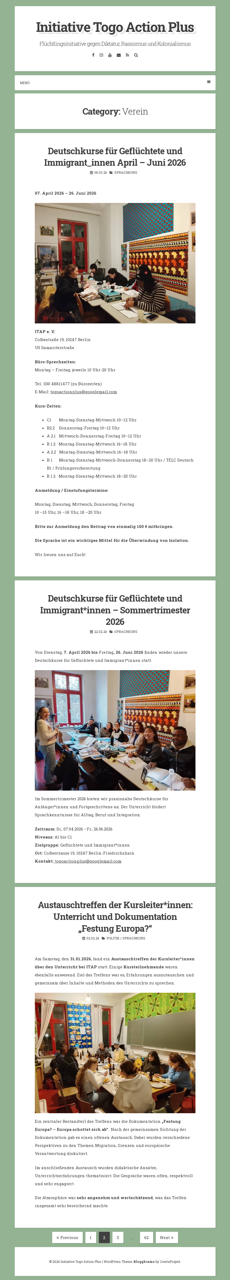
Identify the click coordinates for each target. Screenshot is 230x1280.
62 (148, 1236)
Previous (67, 1235)
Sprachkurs (125, 172)
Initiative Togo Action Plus (115, 27)
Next (167, 1235)
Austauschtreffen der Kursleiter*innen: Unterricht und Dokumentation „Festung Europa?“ (115, 914)
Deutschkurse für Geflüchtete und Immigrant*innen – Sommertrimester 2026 (115, 609)
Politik (113, 936)
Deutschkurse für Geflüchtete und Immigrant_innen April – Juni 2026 (115, 156)
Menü (115, 82)
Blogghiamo (144, 1260)
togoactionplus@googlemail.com (83, 391)
